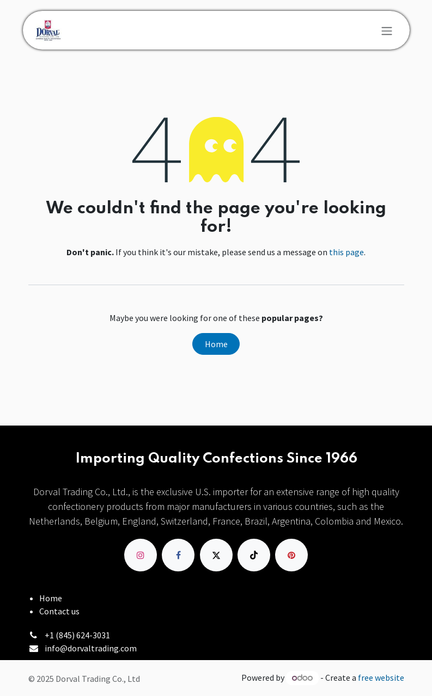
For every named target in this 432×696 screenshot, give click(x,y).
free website (381, 677)
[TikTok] (254, 555)
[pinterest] (291, 555)
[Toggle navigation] (387, 30)
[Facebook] (178, 555)
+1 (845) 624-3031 (77, 635)
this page (346, 252)
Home (216, 343)
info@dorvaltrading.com (91, 648)
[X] (216, 555)
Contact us (59, 611)
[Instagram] (140, 555)
